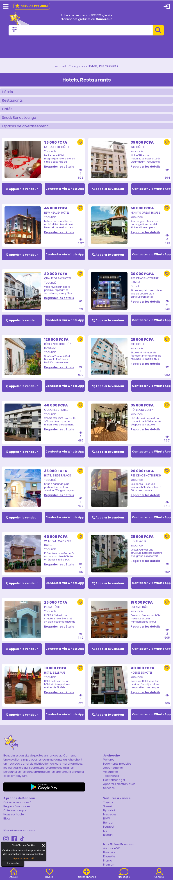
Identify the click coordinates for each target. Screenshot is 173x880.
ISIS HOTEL (137, 347)
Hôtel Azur (138, 544)
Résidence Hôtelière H (146, 479)
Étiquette (109, 860)
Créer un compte (14, 814)
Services (109, 792)
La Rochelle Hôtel (56, 149)
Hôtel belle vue (54, 676)
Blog (6, 822)
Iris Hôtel (137, 149)
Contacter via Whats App (65, 191)
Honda (108, 827)
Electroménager (114, 784)
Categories (77, 66)
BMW (106, 822)
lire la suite (13, 863)
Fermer (43, 845)
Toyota (108, 806)
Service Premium (31, 6)
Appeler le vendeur (23, 191)
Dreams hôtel (140, 610)
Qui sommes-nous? (17, 806)
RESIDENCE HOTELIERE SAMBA (145, 282)
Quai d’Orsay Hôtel (57, 281)
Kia (105, 835)
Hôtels (7, 91)
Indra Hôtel (52, 610)
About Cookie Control (5, 846)
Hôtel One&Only (142, 413)
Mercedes (109, 818)
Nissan (108, 839)
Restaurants (13, 100)
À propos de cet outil (23, 858)
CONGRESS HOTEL (56, 413)
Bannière (109, 856)
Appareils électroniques (119, 788)
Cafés (7, 109)
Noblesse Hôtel (141, 676)
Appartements (113, 772)
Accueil (60, 66)
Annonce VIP (111, 852)
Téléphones (111, 780)
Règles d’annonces (16, 810)
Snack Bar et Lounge (20, 118)
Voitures (108, 764)
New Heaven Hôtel (56, 215)
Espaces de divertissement (26, 128)
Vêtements (110, 776)
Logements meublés (117, 768)
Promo (107, 864)
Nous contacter (14, 818)
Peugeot (108, 831)
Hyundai (109, 814)
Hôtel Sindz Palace (57, 479)
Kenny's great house (145, 215)
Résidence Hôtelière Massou (58, 348)
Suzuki (107, 810)
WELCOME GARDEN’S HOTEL (57, 546)
